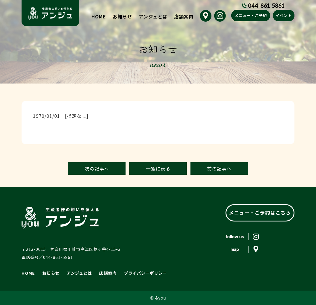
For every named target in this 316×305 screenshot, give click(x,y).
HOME (98, 16)
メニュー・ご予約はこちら (260, 212)
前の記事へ (219, 168)
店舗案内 (184, 16)
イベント (284, 15)
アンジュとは (153, 16)
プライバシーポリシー (144, 273)
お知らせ (122, 16)
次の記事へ (97, 168)
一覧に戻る (158, 168)
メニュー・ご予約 (251, 15)
